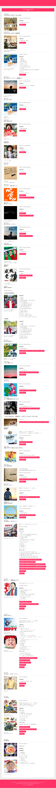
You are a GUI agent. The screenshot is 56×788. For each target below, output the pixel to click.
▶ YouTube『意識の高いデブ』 (25, 601)
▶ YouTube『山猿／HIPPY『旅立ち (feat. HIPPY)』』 (29, 457)
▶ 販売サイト (22, 24)
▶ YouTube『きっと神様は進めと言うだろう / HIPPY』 (29, 408)
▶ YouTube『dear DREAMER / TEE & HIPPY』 (28, 479)
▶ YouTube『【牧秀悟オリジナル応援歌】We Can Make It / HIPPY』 (31, 350)
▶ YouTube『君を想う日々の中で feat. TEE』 (27, 729)
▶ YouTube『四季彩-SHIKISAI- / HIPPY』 (27, 515)
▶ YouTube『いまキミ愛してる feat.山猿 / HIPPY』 (29, 372)
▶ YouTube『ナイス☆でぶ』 (25, 662)
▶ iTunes (21, 573)
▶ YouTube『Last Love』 (24, 660)
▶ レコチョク (22, 571)
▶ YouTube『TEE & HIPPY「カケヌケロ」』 (27, 390)
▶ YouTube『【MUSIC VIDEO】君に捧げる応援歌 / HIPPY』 (30, 559)
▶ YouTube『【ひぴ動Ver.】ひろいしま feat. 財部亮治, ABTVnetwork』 (32, 564)
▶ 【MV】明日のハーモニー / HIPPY (26, 215)
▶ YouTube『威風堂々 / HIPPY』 (25, 275)
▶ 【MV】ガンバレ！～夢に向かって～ (26, 197)
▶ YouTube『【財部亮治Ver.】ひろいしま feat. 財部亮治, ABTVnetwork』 (32, 566)
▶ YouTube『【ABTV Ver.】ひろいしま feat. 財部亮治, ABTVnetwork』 (32, 568)
